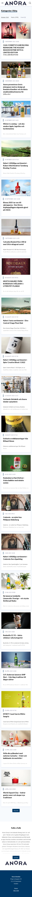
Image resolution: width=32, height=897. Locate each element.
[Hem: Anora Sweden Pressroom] (15, 3)
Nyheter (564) (5, 17)
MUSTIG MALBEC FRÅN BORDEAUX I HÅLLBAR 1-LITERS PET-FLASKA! (13, 283)
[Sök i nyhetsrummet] (30, 3)
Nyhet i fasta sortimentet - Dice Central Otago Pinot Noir (15, 321)
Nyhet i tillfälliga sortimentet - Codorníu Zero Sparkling (15, 558)
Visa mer (16, 810)
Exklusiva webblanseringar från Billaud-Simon (15, 440)
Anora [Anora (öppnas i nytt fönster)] (16, 888)
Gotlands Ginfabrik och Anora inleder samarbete (15, 400)
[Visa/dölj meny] (2, 3)
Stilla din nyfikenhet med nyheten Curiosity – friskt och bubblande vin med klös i (15, 755)
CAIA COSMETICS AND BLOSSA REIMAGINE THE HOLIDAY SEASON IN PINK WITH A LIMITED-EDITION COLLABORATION (16, 50)
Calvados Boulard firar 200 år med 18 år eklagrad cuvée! (14, 243)
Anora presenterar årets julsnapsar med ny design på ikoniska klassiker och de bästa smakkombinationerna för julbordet (15, 89)
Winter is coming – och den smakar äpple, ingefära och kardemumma (13, 126)
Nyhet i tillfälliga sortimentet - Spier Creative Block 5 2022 (15, 361)
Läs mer (16, 857)
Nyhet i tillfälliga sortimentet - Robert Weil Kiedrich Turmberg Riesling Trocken (15, 165)
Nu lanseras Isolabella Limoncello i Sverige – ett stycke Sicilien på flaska (16, 598)
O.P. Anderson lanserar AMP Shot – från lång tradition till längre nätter (14, 677)
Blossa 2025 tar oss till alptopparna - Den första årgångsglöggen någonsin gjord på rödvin (15, 206)
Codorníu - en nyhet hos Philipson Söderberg (12, 518)
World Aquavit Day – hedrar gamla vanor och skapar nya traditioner (14, 795)
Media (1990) (14, 17)
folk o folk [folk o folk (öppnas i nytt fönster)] (16, 890)
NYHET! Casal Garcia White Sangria (14, 715)
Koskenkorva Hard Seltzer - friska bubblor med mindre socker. (14, 480)
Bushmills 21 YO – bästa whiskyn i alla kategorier (13, 636)
